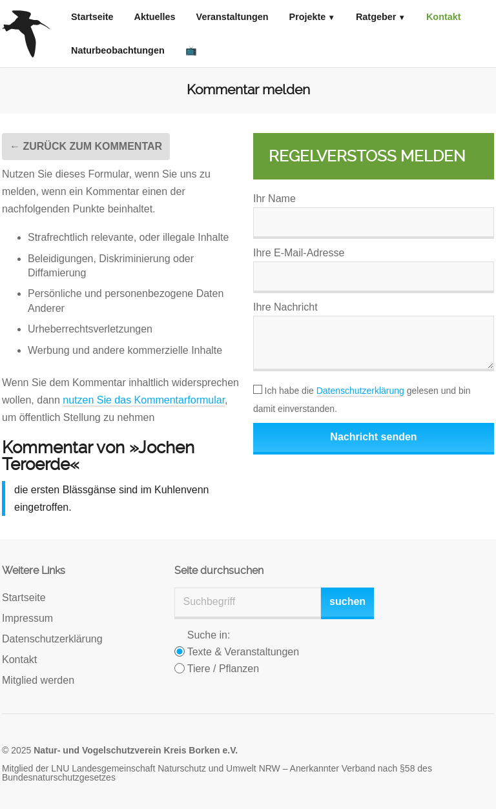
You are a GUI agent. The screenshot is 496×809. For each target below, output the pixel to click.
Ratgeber (376, 17)
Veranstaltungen (232, 17)
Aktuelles (155, 17)
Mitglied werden (38, 680)
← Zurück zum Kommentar (86, 146)
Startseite (92, 17)
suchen (347, 601)
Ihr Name (274, 198)
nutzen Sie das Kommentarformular (144, 399)
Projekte (307, 17)
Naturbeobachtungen (118, 50)
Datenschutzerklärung (360, 390)
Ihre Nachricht (285, 307)
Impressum (27, 618)
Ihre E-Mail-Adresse (298, 252)
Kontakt (443, 17)
